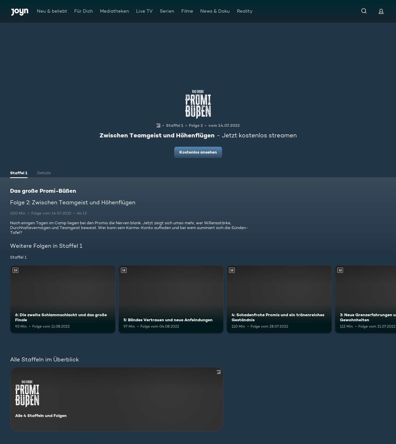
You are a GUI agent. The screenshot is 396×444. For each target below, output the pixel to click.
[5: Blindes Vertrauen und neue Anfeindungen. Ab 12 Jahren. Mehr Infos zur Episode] (171, 299)
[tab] (19, 173)
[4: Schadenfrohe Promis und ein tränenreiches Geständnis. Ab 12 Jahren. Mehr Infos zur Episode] (279, 299)
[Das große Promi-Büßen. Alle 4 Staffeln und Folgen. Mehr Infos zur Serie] (116, 399)
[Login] (381, 11)
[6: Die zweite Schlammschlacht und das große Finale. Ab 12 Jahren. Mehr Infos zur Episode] (62, 299)
